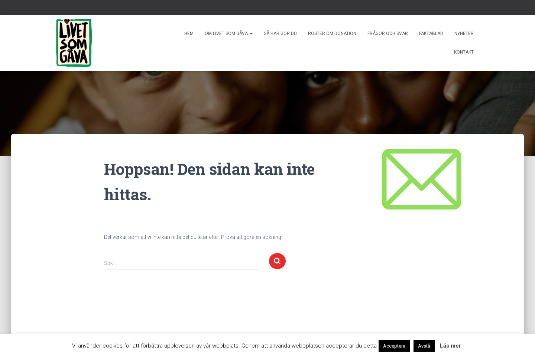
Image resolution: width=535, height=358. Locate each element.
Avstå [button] (424, 346)
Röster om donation (332, 33)
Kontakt (464, 52)
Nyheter (464, 33)
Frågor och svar (387, 33)
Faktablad (431, 33)
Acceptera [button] (394, 346)
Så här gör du (280, 33)
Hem (189, 33)
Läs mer (450, 345)
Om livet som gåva (229, 33)
